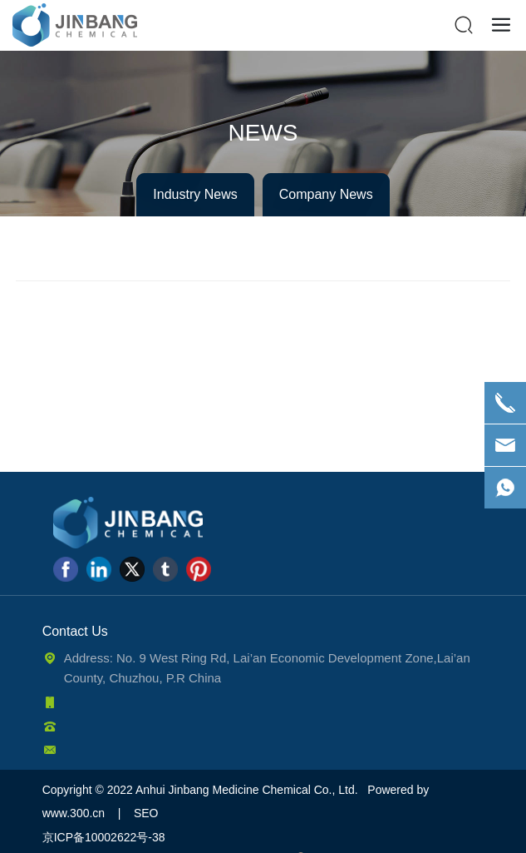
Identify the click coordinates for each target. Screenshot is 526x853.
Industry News (195, 194)
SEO (146, 813)
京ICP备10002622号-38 (103, 837)
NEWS (263, 133)
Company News (326, 194)
